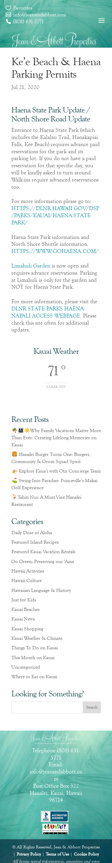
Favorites (22, 7)
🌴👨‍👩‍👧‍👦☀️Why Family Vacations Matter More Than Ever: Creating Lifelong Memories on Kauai (56, 437)
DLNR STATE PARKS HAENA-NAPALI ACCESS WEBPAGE (48, 312)
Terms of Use (57, 854)
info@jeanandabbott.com (39, 14)
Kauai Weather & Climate (36, 638)
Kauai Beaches (25, 609)
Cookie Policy (86, 854)
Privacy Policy (29, 854)
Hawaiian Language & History (41, 590)
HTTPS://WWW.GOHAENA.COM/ (55, 251)
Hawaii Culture (26, 580)
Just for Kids (23, 600)
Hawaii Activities (27, 571)
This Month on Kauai (32, 657)
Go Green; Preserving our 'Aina (42, 561)
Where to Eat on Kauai (34, 676)
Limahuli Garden (30, 265)
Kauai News (23, 619)
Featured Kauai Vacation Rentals (43, 551)
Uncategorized (25, 667)
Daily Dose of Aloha (31, 532)
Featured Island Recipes (35, 542)
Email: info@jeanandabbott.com (56, 771)
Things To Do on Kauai (34, 648)
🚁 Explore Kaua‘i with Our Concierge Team (56, 471)
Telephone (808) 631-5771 (56, 754)
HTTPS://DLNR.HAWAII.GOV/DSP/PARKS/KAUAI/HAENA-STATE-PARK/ (55, 215)
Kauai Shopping (27, 629)
